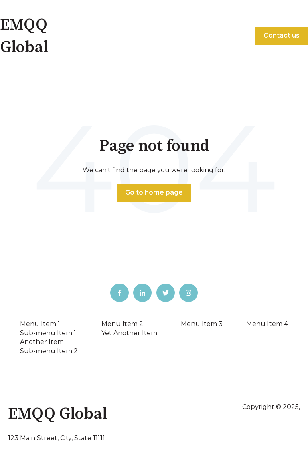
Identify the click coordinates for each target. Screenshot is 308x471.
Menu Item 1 (40, 324)
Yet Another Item (129, 333)
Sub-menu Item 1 (48, 333)
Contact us (281, 35)
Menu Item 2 (122, 324)
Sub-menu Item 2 (49, 351)
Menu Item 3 (202, 324)
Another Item (42, 342)
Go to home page (154, 192)
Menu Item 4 (267, 324)
